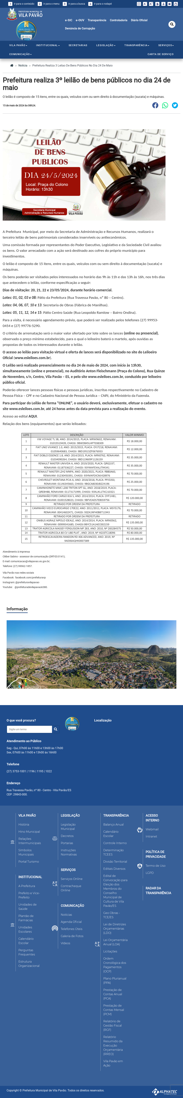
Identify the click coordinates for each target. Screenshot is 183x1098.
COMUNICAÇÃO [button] (20, 54)
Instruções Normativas (69, 852)
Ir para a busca (74, 4)
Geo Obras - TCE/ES (111, 915)
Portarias (67, 843)
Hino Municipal (29, 831)
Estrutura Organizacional (28, 964)
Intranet (151, 836)
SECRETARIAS (78, 45)
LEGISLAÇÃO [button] (105, 45)
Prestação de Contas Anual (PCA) (112, 994)
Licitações (110, 951)
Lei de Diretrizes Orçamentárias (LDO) (114, 929)
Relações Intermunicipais (29, 841)
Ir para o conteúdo (21, 4)
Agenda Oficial (71, 922)
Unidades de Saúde (27, 907)
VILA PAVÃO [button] (18, 45)
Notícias (66, 914)
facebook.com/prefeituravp (30, 577)
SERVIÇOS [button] (166, 45)
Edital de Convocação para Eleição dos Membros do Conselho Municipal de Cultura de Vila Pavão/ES (115, 891)
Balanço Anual (113, 824)
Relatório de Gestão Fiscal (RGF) (112, 1026)
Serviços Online (72, 879)
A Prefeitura (26, 886)
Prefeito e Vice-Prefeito (29, 895)
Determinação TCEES (113, 852)
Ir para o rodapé (100, 4)
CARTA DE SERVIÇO (161, 54)
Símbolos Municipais (26, 852)
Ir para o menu (49, 4)
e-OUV (80, 20)
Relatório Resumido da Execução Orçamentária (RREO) (113, 1045)
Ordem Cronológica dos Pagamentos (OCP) (114, 965)
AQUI (33, 416)
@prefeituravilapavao (27, 582)
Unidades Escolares (25, 929)
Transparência (97, 20)
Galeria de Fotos (72, 936)
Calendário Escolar (26, 941)
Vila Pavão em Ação (113, 1063)
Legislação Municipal (68, 827)
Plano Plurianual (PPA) (114, 980)
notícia (22, 65)
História (23, 824)
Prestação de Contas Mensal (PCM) (113, 1010)
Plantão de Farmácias (26, 918)
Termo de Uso (155, 865)
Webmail (152, 829)
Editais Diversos (114, 868)
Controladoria (118, 20)
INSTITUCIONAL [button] (48, 45)
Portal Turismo (28, 861)
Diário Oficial (139, 20)
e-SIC (68, 20)
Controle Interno (115, 843)
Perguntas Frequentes (26, 952)
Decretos (67, 836)
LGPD (150, 873)
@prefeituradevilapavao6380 (30, 587)
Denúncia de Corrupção (80, 28)
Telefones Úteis (71, 929)
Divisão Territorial (115, 861)
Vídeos (65, 943)
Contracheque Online (71, 888)
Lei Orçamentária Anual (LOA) (115, 942)
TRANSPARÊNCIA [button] (136, 45)
